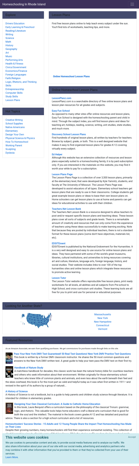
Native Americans (15, 127)
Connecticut (102, 325)
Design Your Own (14, 134)
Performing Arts (14, 60)
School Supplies (14, 123)
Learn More (11, 457)
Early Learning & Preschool (19, 27)
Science (9, 38)
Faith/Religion (13, 78)
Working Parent (13, 145)
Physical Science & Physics (20, 138)
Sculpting (10, 149)
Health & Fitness (14, 63)
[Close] (132, 437)
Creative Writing (14, 119)
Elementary (11, 130)
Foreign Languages (15, 74)
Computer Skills (14, 92)
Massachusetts (102, 314)
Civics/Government (15, 67)
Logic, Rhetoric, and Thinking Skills (20, 83)
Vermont (102, 329)
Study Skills (11, 96)
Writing (9, 34)
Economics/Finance (16, 71)
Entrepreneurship (14, 89)
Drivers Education (15, 23)
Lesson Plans (12, 100)
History (9, 45)
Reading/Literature (15, 30)
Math (8, 41)
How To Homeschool (16, 141)
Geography (11, 49)
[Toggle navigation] (132, 4)
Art (7, 52)
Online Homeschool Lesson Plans (71, 76)
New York (102, 318)
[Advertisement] (93, 51)
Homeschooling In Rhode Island (23, 4)
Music (8, 56)
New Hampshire (102, 321)
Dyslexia (9, 152)
